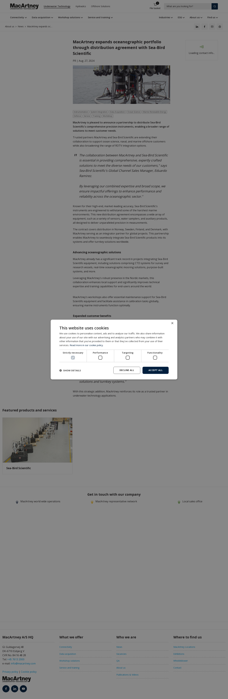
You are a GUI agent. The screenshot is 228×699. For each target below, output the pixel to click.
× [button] (172, 323)
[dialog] (114, 350)
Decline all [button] (127, 370)
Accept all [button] (156, 370)
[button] (70, 370)
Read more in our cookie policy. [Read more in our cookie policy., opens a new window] (86, 345)
